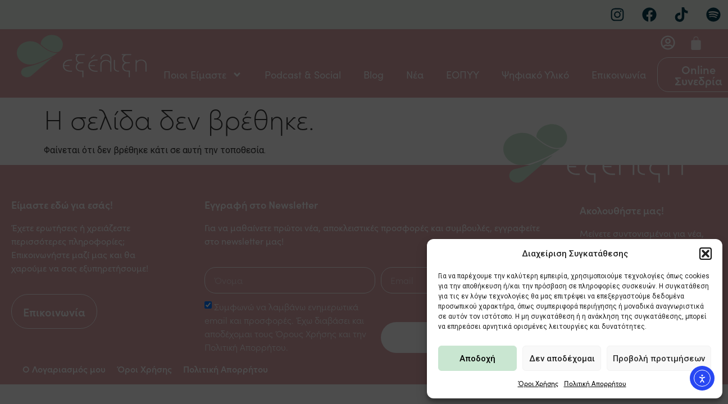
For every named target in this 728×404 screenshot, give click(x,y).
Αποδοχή (477, 359)
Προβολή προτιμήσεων (659, 359)
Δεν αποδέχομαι (562, 359)
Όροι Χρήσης (538, 383)
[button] (705, 253)
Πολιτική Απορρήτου (595, 383)
